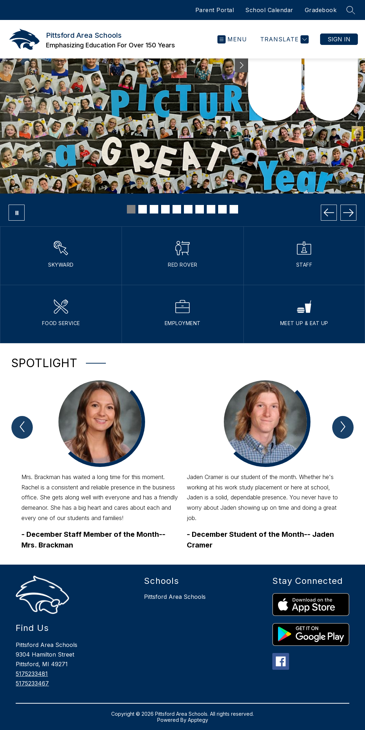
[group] (99, 465)
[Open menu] (232, 39)
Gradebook (321, 10)
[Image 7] (199, 209)
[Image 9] (222, 209)
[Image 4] (165, 209)
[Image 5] (177, 209)
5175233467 (32, 683)
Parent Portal (214, 10)
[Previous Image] (329, 213)
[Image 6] (188, 209)
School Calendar (269, 10)
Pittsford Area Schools (175, 596)
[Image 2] (142, 209)
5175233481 (32, 673)
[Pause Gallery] (17, 213)
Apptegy (198, 720)
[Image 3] (154, 209)
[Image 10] (234, 209)
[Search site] (350, 10)
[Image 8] (211, 209)
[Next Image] (348, 213)
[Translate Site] (283, 39)
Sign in (339, 39)
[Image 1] (131, 209)
